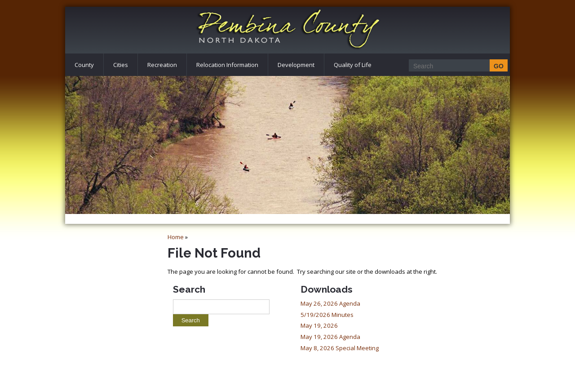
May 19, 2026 (319, 325)
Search (189, 289)
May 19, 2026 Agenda (330, 337)
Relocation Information (227, 65)
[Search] (456, 65)
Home (176, 237)
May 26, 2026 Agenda (330, 303)
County (84, 65)
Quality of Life (353, 65)
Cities (120, 65)
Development (296, 65)
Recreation (162, 65)
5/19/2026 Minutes (327, 315)
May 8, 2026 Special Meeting (340, 348)
